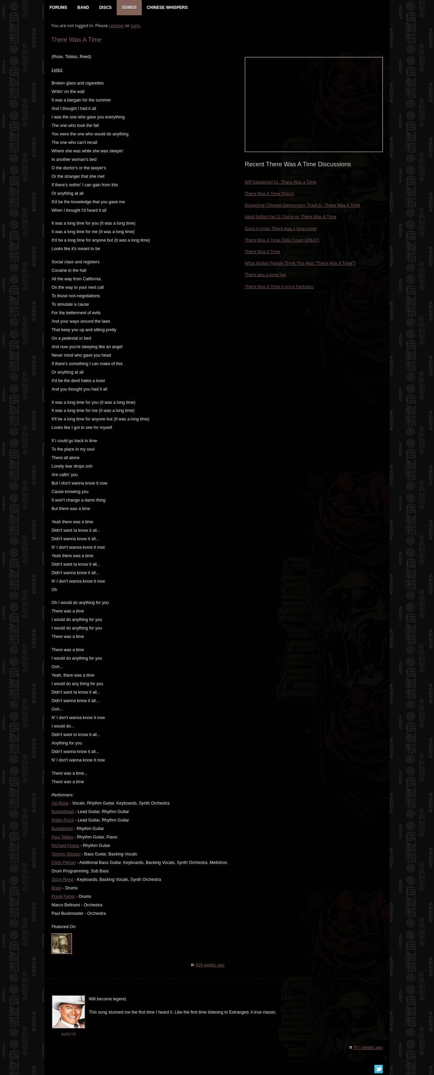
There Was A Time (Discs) (269, 193)
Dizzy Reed (62, 879)
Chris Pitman (64, 862)
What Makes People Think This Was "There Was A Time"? (300, 263)
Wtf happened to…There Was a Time (280, 182)
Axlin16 (68, 1034)
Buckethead (63, 811)
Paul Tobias (62, 837)
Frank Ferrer (63, 896)
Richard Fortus (65, 845)
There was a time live (265, 275)
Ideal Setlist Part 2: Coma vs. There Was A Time (290, 217)
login (135, 26)
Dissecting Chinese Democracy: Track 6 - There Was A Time (302, 205)
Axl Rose (60, 803)
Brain (56, 888)
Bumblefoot (62, 828)
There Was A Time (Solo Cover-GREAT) (282, 240)
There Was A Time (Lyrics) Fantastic (279, 286)
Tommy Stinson (66, 854)
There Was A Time (262, 251)
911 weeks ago (368, 1047)
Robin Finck (63, 820)
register (116, 26)
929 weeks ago (210, 965)
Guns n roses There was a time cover (281, 228)
